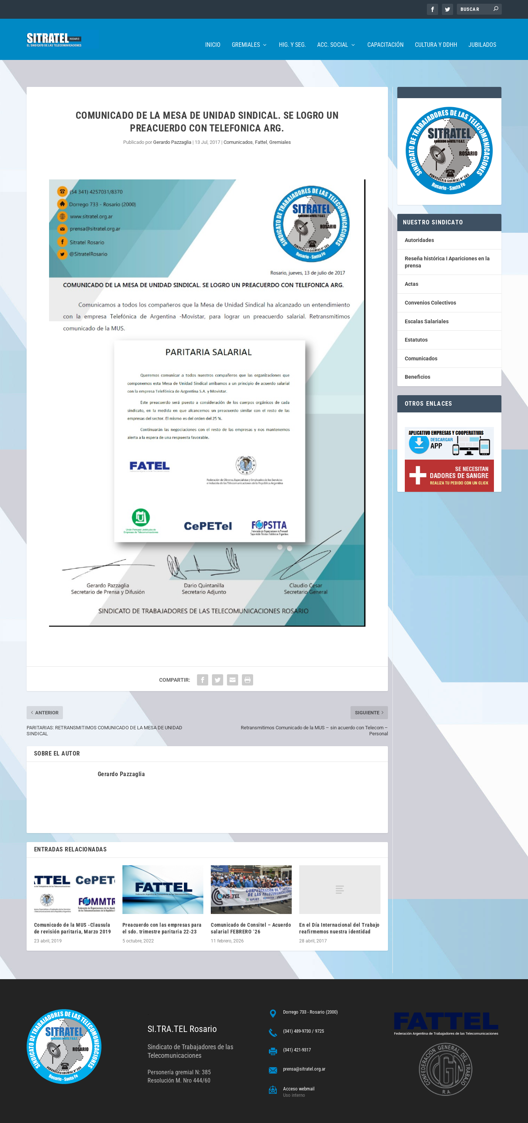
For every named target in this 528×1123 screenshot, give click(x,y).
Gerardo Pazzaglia (172, 119)
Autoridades (419, 217)
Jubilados (482, 34)
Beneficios (417, 354)
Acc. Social (332, 34)
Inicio (213, 34)
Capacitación (385, 34)
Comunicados (238, 119)
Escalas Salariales (427, 298)
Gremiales (246, 34)
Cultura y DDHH (436, 34)
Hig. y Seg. (292, 34)
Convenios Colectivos (430, 279)
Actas (411, 261)
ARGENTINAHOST (65, 1114)
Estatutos (416, 317)
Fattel (261, 119)
